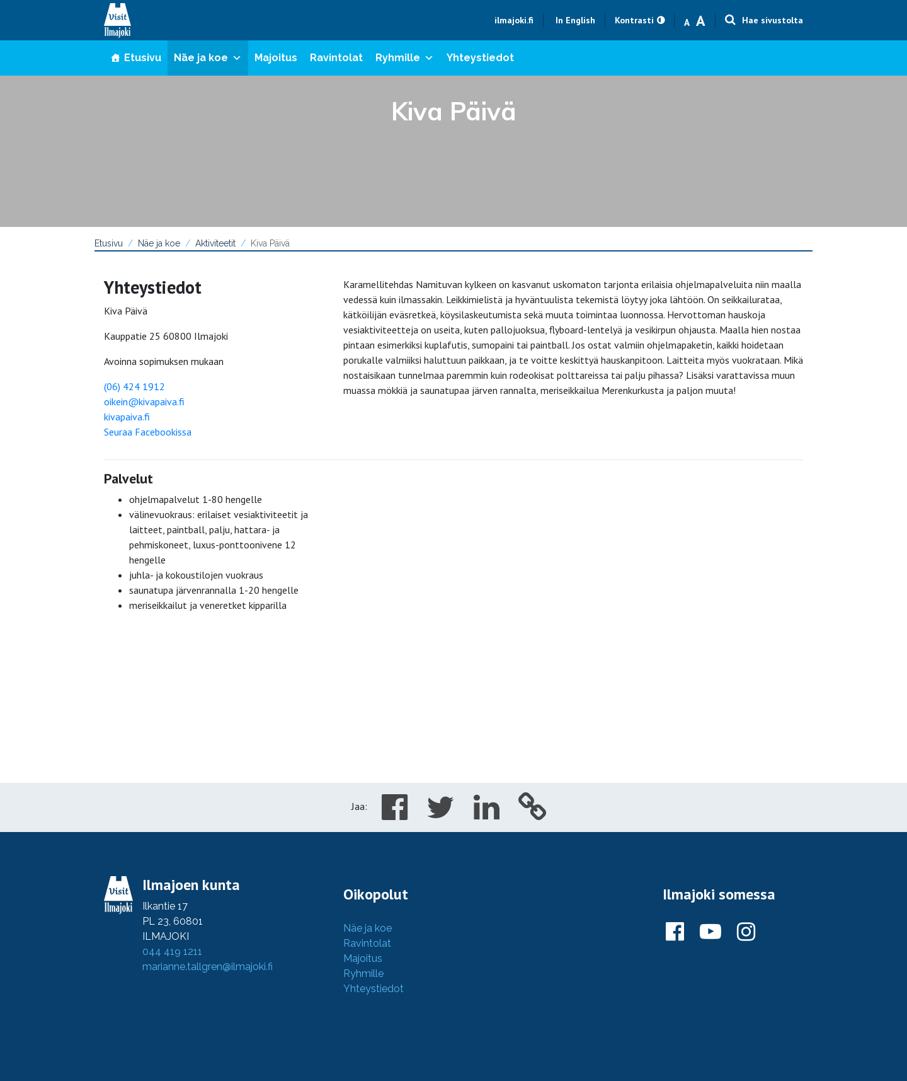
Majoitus (275, 58)
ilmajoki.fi (513, 20)
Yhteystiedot (480, 58)
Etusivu (142, 58)
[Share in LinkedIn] (486, 814)
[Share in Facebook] (395, 814)
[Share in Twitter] (440, 814)
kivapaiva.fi (127, 416)
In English (575, 20)
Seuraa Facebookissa (147, 431)
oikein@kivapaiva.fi (144, 401)
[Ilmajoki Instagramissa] (746, 932)
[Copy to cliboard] (532, 814)
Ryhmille (404, 58)
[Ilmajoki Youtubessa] (710, 932)
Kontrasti (634, 20)
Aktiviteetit (215, 243)
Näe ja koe (208, 58)
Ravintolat (336, 58)
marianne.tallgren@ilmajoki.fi (207, 967)
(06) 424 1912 (134, 386)
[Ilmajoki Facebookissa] (675, 932)
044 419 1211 (172, 951)
